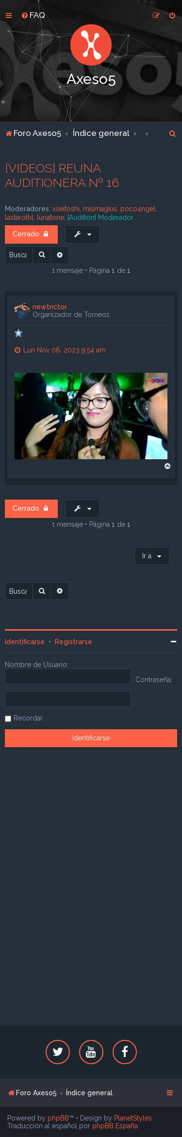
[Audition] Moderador (100, 217)
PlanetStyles (133, 1118)
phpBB (58, 1118)
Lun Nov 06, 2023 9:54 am (60, 350)
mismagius (100, 209)
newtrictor (50, 307)
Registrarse (73, 642)
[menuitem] (33, 15)
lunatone (50, 217)
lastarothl (19, 217)
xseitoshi (66, 209)
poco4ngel (137, 209)
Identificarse (25, 642)
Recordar (28, 718)
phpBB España (115, 1126)
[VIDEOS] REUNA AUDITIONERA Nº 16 (62, 175)
